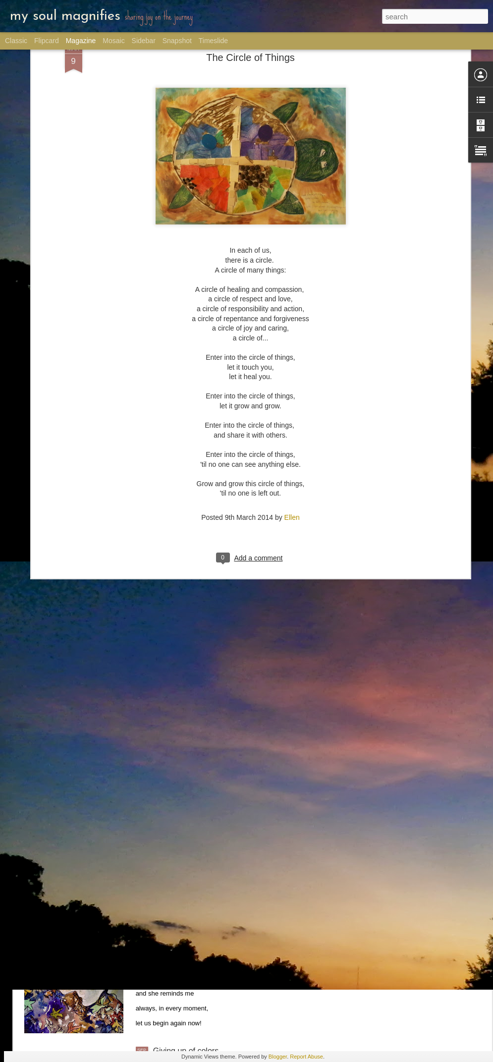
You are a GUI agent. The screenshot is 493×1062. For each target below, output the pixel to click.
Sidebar (144, 41)
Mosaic (113, 41)
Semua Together (182, 826)
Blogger (278, 1057)
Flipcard (46, 41)
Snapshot (177, 41)
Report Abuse (306, 1057)
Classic (16, 41)
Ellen (292, 400)
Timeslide (213, 41)
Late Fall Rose (178, 938)
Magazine (81, 41)
